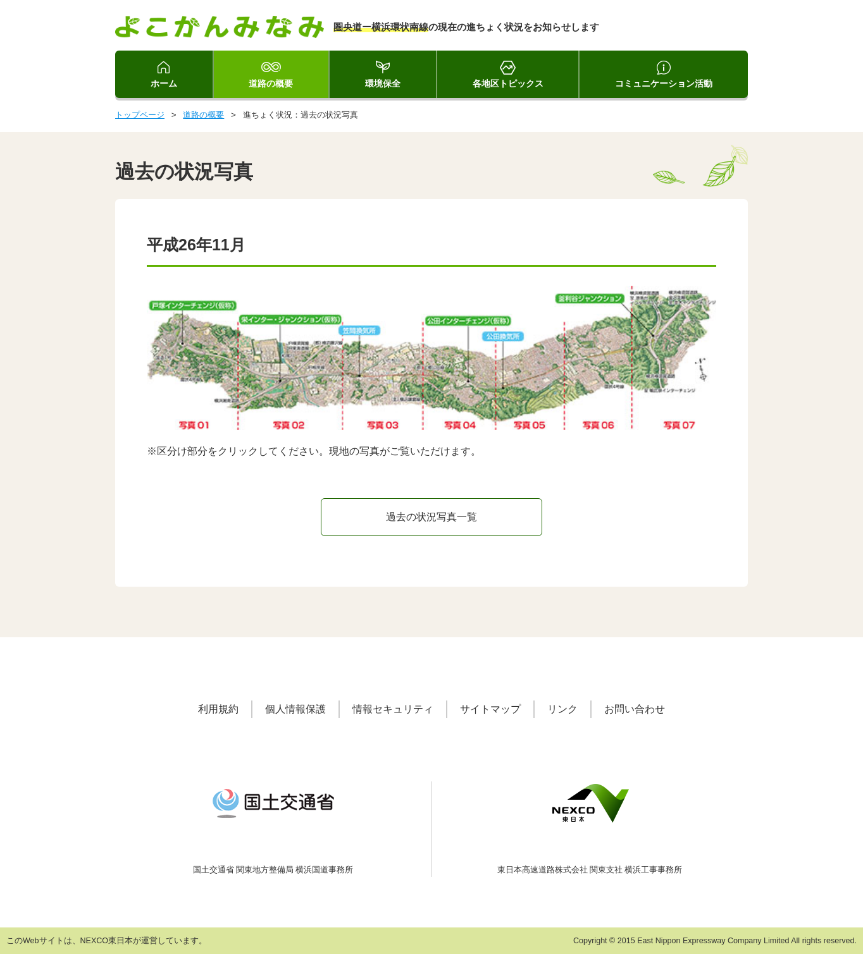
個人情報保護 (295, 709)
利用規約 (218, 709)
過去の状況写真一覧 (431, 516)
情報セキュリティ (392, 709)
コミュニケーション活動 (663, 83)
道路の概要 (271, 83)
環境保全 (382, 83)
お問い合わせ (634, 709)
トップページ (140, 114)
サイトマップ (490, 709)
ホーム (164, 83)
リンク (562, 709)
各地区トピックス (508, 83)
